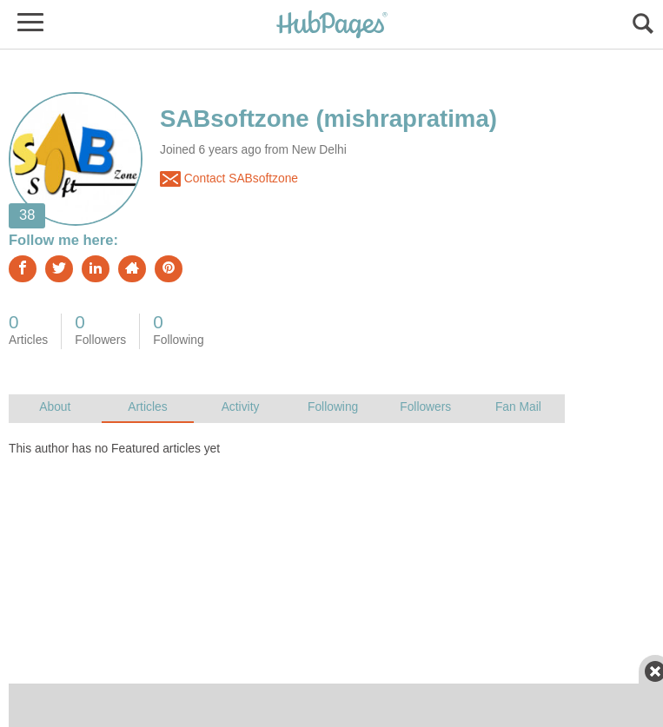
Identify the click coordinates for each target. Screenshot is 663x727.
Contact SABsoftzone (229, 179)
